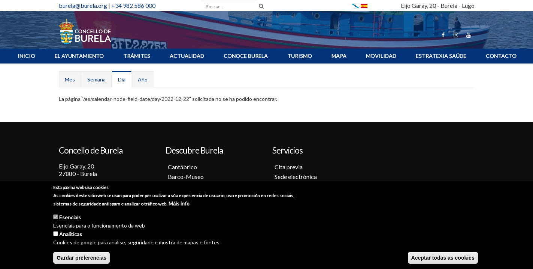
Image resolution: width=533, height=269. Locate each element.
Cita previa (289, 166)
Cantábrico (182, 166)
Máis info (179, 204)
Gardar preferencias (81, 258)
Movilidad (381, 56)
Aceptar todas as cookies (443, 258)
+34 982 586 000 (133, 5)
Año (143, 79)
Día (124, 81)
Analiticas (70, 234)
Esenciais (70, 217)
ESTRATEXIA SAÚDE (441, 56)
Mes (70, 79)
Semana (96, 79)
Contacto (501, 56)
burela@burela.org (83, 5)
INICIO (26, 56)
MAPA (338, 56)
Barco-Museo (186, 176)
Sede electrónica (296, 176)
